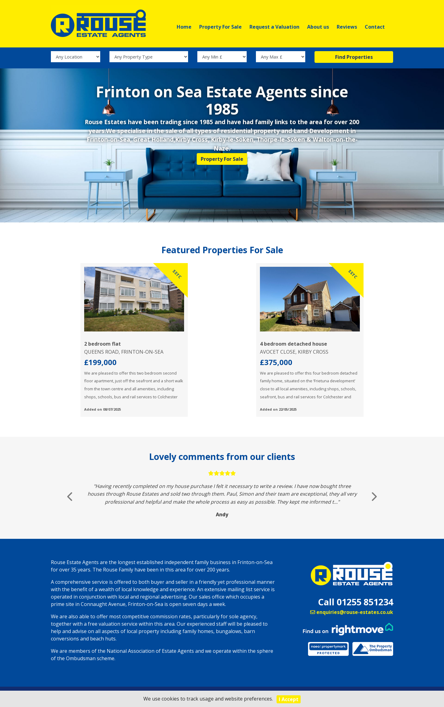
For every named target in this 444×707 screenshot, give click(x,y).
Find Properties (354, 62)
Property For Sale (220, 26)
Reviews (347, 26)
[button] (70, 501)
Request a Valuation (274, 26)
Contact (375, 26)
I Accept (288, 699)
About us (318, 26)
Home (184, 26)
